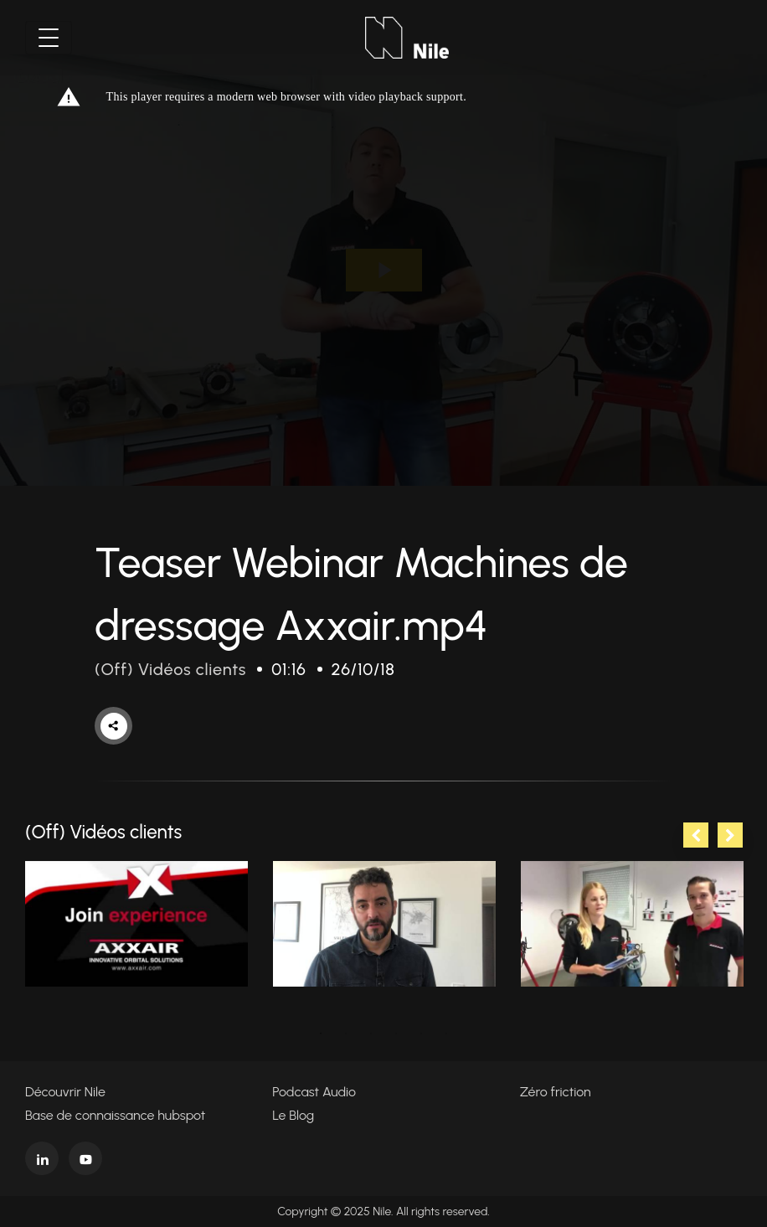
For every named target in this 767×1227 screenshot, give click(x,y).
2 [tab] (345, 1033)
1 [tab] (320, 1033)
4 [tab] (396, 1033)
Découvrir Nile (65, 1092)
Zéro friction (555, 1092)
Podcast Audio (314, 1092)
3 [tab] (371, 1033)
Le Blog (293, 1115)
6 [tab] (446, 1033)
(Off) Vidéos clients (170, 669)
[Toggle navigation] (48, 37)
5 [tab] (421, 1033)
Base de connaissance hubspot (115, 1115)
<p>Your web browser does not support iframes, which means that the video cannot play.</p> (383, 270)
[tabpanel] (136, 924)
